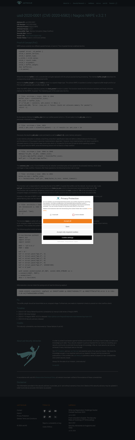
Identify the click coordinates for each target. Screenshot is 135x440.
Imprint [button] (76, 240)
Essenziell (54, 213)
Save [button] (67, 226)
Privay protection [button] (69, 240)
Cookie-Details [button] (60, 240)
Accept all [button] (67, 220)
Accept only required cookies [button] (67, 231)
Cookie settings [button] (67, 237)
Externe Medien (78, 213)
